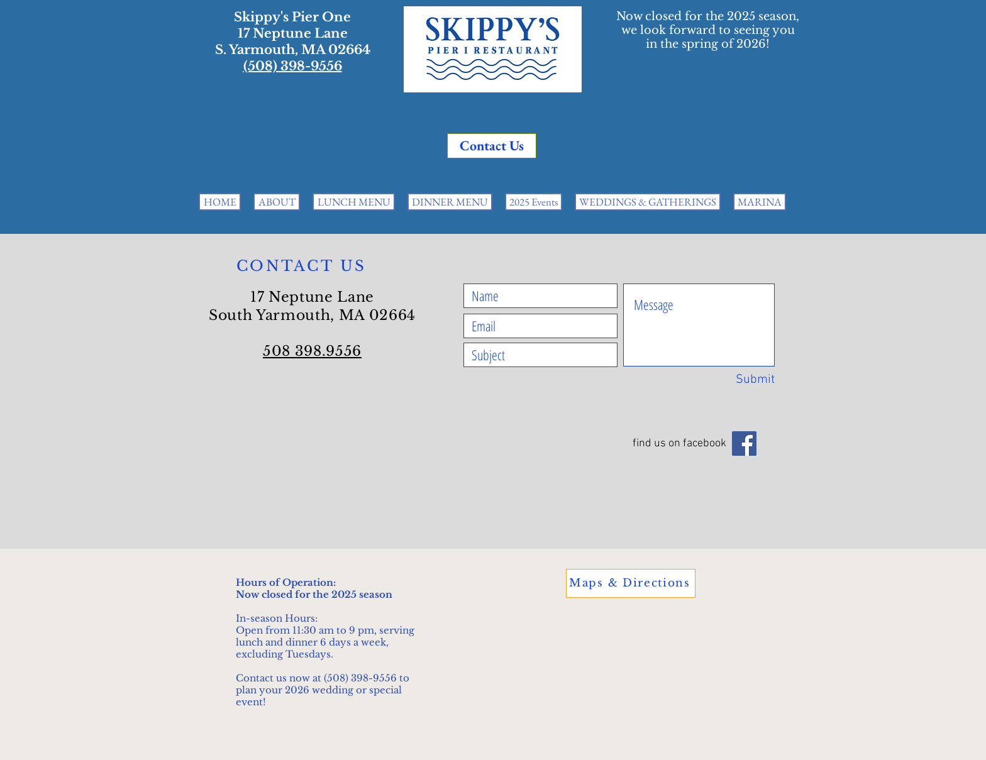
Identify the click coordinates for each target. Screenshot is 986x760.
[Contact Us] (491, 145)
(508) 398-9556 (292, 66)
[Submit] (744, 379)
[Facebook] (744, 443)
